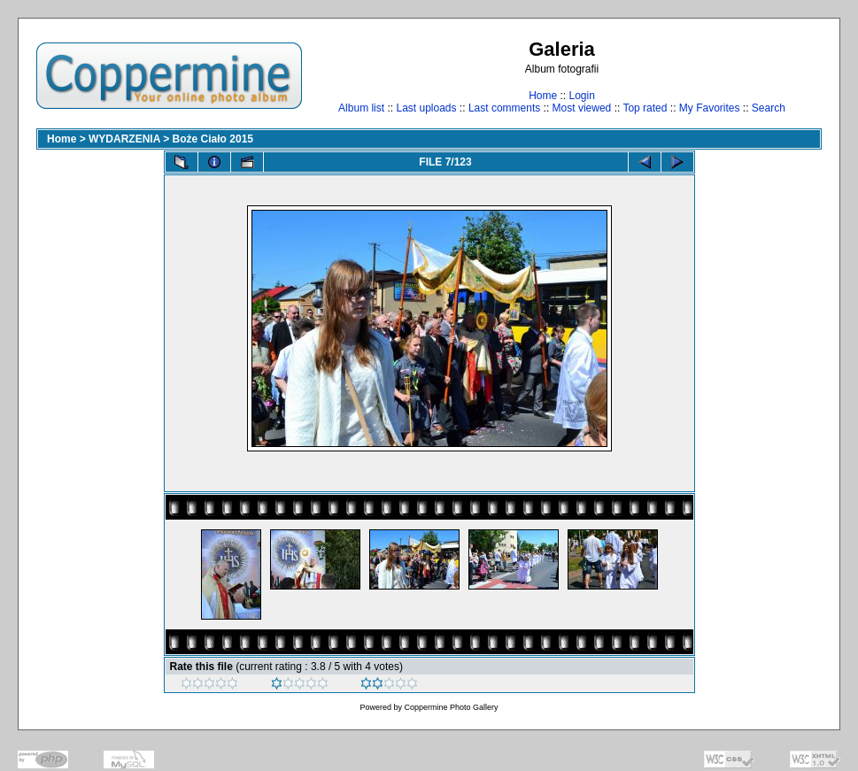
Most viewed (582, 108)
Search (768, 108)
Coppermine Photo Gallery (451, 707)
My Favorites (709, 108)
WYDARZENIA (124, 139)
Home (543, 95)
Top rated (644, 108)
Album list (361, 108)
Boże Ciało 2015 (213, 139)
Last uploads (426, 108)
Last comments (504, 108)
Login (581, 95)
